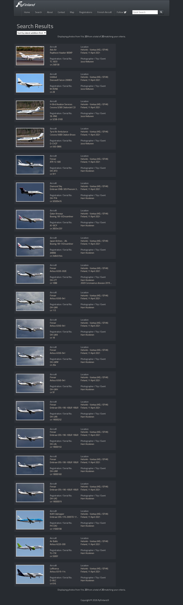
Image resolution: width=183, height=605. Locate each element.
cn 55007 (54, 556)
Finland (84, 52)
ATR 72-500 (55, 161)
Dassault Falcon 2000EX (61, 80)
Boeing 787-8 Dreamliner (61, 216)
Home (27, 12)
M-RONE (54, 88)
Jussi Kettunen (87, 61)
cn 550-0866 (55, 146)
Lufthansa (54, 568)
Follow (122, 12)
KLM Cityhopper (57, 513)
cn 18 (52, 337)
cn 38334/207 (56, 228)
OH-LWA (54, 334)
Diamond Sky (56, 186)
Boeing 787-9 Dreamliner (61, 243)
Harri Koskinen (87, 170)
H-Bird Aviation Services (61, 104)
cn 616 (53, 583)
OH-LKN (53, 416)
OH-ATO (53, 170)
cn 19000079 (55, 501)
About (50, 12)
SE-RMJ (53, 116)
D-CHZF (53, 143)
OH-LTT (53, 280)
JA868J (53, 252)
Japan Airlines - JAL (58, 240)
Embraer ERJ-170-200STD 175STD (66, 517)
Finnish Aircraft (104, 12)
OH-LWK (54, 307)
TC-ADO (53, 61)
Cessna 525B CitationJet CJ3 (62, 107)
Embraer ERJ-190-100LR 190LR (64, 407)
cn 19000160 (55, 474)
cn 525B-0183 (56, 119)
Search (38, 12)
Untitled (53, 77)
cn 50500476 (55, 201)
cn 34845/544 (56, 255)
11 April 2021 (94, 52)
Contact (61, 12)
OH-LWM (54, 362)
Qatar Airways (56, 213)
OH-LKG (53, 498)
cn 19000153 (55, 446)
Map (72, 12)
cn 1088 (53, 283)
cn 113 (53, 310)
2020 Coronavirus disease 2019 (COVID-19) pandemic (105, 283)
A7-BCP (53, 225)
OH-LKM (54, 471)
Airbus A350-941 (57, 298)
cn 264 (53, 365)
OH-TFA (53, 198)
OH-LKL (53, 444)
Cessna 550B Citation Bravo (62, 134)
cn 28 (52, 92)
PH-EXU (53, 525)
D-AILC (53, 580)
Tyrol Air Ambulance (59, 131)
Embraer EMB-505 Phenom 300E (65, 189)
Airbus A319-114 (57, 571)
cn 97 (52, 392)
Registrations (85, 12)
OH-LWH (54, 389)
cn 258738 (54, 64)
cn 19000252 (55, 419)
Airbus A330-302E (58, 271)
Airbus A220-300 (57, 544)
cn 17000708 (55, 528)
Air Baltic (54, 541)
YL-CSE (53, 553)
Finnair (53, 159)
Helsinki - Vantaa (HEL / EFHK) (94, 49)
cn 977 (53, 173)
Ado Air (53, 49)
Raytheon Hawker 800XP (61, 52)
